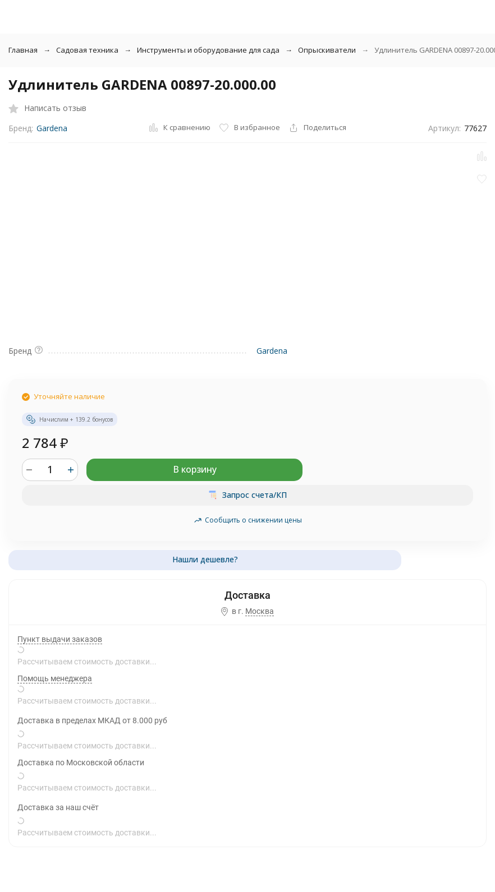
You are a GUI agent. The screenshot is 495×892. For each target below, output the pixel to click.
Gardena (51, 128)
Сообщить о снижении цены (248, 520)
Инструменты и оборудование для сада (208, 50)
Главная (23, 50)
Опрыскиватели (327, 50)
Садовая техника (87, 50)
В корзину (195, 469)
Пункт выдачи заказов (59, 639)
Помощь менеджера (54, 678)
